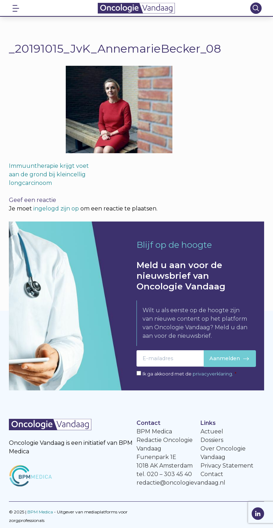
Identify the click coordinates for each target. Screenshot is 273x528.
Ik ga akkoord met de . (189, 374)
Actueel (211, 431)
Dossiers (211, 440)
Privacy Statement (226, 465)
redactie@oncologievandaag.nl (180, 482)
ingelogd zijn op (56, 208)
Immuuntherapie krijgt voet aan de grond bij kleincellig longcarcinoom (49, 174)
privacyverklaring (212, 374)
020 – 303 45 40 (169, 474)
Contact (211, 474)
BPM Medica (40, 511)
